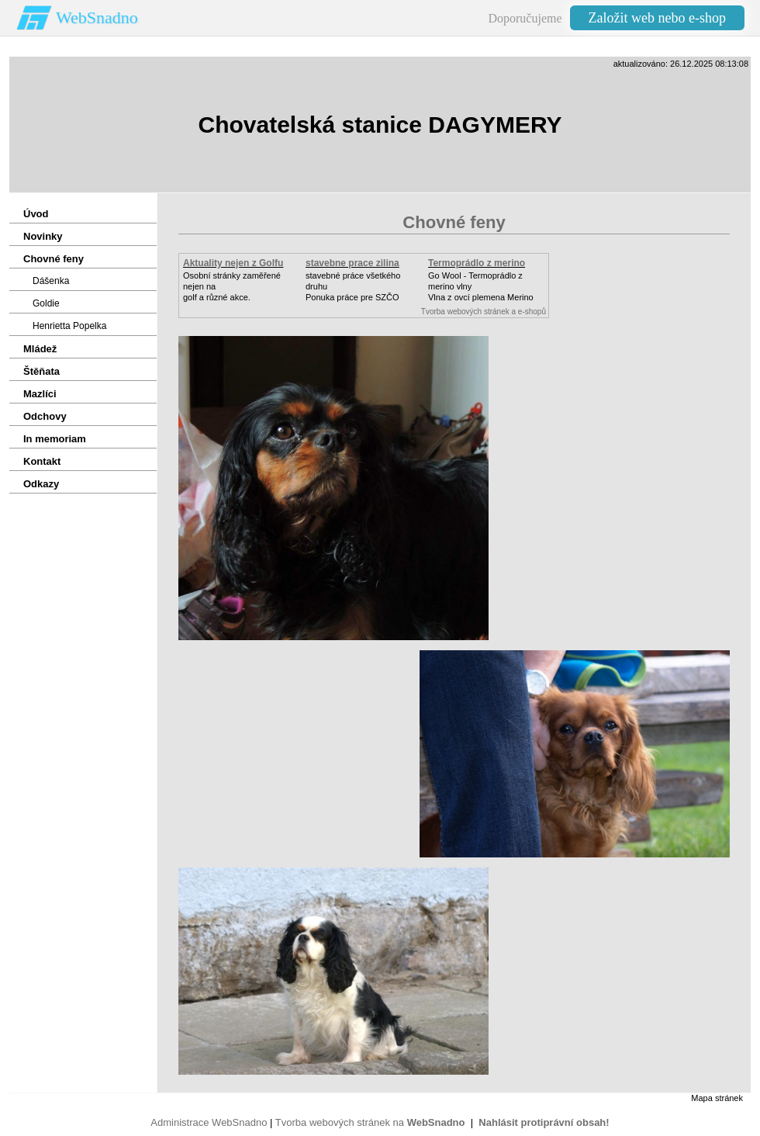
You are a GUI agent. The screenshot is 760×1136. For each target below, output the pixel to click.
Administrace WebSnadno (208, 1122)
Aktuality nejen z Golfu (233, 263)
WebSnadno (97, 17)
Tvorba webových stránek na (370, 1122)
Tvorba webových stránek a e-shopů (483, 311)
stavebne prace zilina (352, 263)
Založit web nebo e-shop (657, 18)
